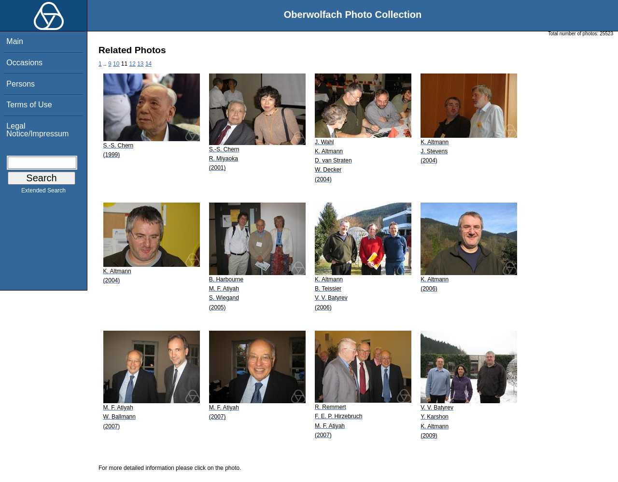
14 (148, 63)
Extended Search (43, 192)
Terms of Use (29, 105)
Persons (20, 84)
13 (140, 63)
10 (116, 63)
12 (132, 63)
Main (14, 41)
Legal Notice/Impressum (37, 130)
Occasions (24, 62)
